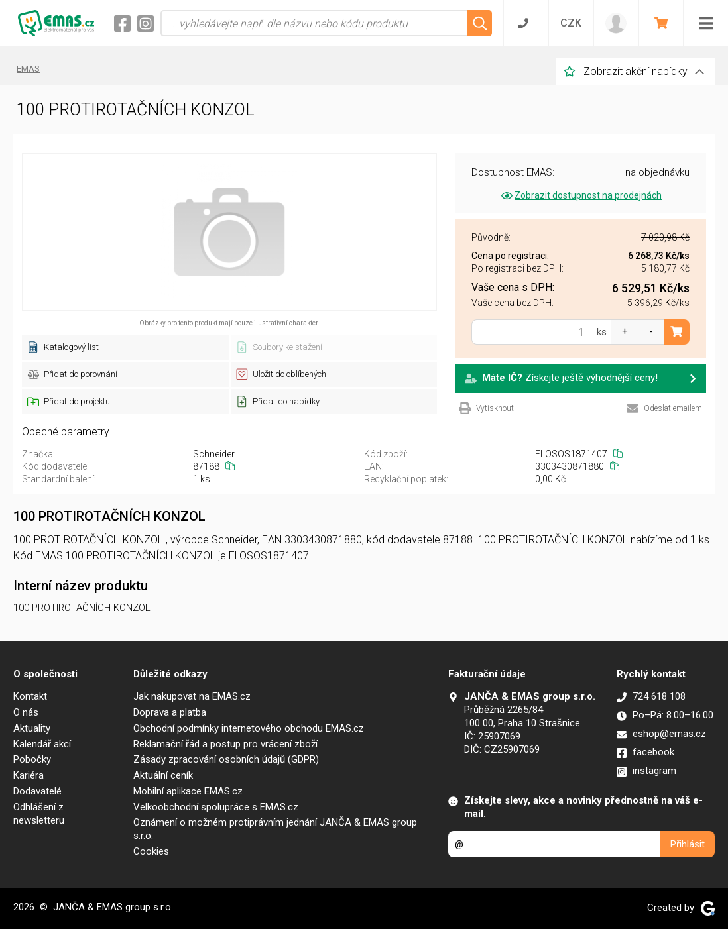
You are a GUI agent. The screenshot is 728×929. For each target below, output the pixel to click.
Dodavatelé (37, 791)
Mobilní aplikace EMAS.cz (188, 791)
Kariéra (28, 775)
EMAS (28, 69)
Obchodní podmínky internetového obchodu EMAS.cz (248, 728)
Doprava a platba (169, 712)
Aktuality (31, 728)
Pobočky (32, 759)
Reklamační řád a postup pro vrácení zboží (225, 744)
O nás (25, 712)
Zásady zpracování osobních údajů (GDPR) (226, 759)
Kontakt (30, 696)
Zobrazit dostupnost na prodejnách (580, 195)
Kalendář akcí (42, 744)
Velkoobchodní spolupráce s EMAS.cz (215, 807)
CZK (570, 23)
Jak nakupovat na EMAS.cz (192, 696)
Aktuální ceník (163, 775)
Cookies (151, 851)
